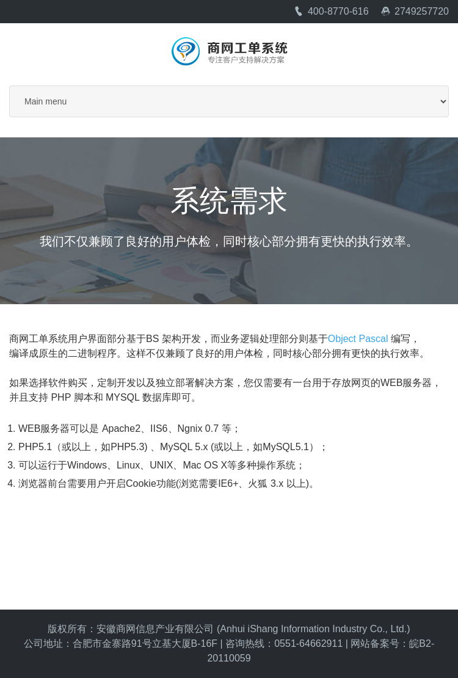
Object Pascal (358, 339)
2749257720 (414, 11)
